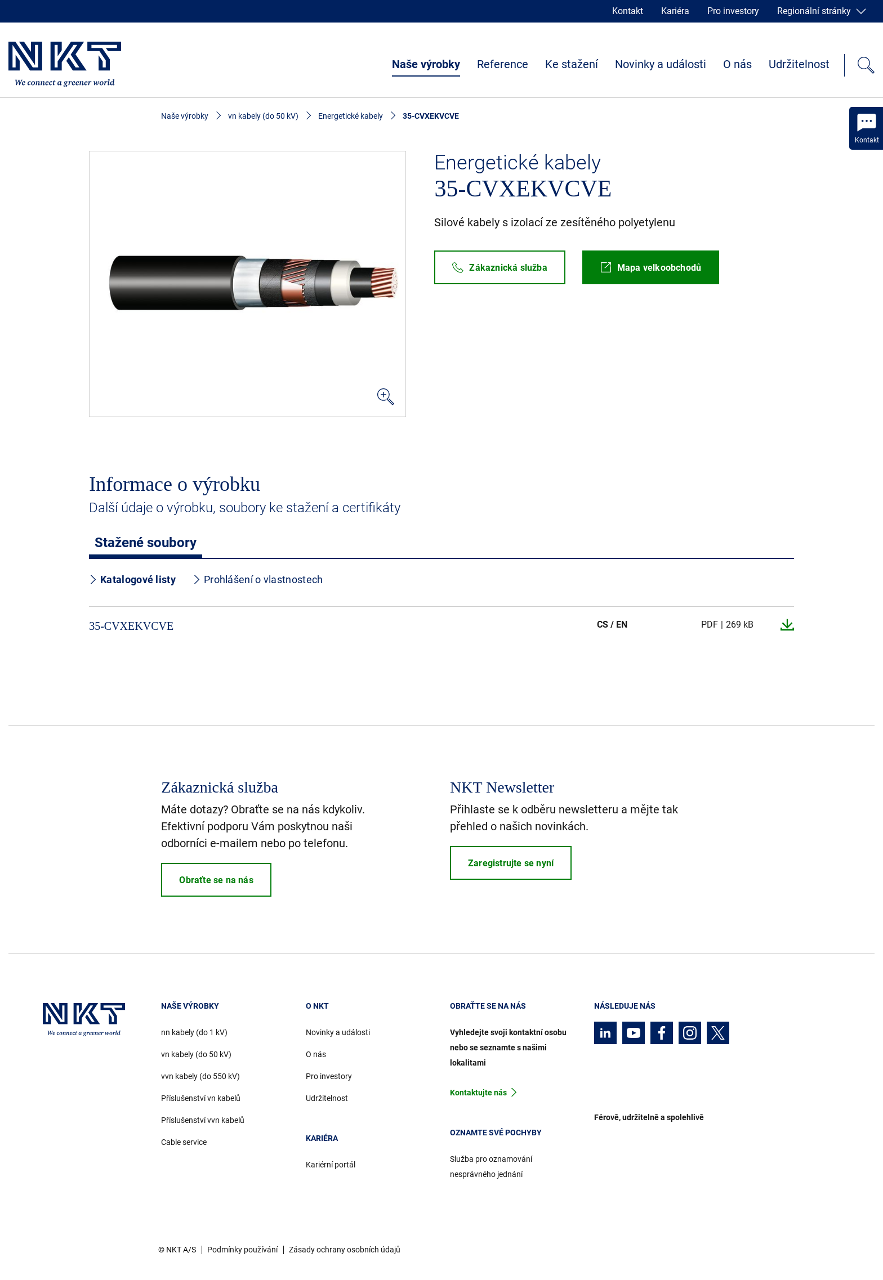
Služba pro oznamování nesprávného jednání (491, 1166)
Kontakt (627, 11)
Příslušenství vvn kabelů (202, 1120)
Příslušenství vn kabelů (200, 1098)
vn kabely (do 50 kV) (263, 115)
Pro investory (733, 11)
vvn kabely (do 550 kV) (200, 1076)
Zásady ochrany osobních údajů (344, 1249)
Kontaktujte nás (478, 1092)
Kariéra (675, 11)
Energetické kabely (350, 115)
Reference (502, 64)
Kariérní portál (330, 1164)
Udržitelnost (799, 64)
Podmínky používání (242, 1249)
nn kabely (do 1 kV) (194, 1032)
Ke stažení (571, 64)
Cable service (184, 1142)
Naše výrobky (426, 64)
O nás (737, 64)
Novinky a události (660, 64)
